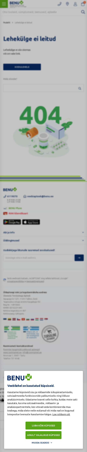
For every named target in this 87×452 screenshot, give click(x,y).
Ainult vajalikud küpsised (43, 435)
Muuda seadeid (40, 442)
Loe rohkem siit (61, 414)
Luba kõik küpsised (43, 425)
